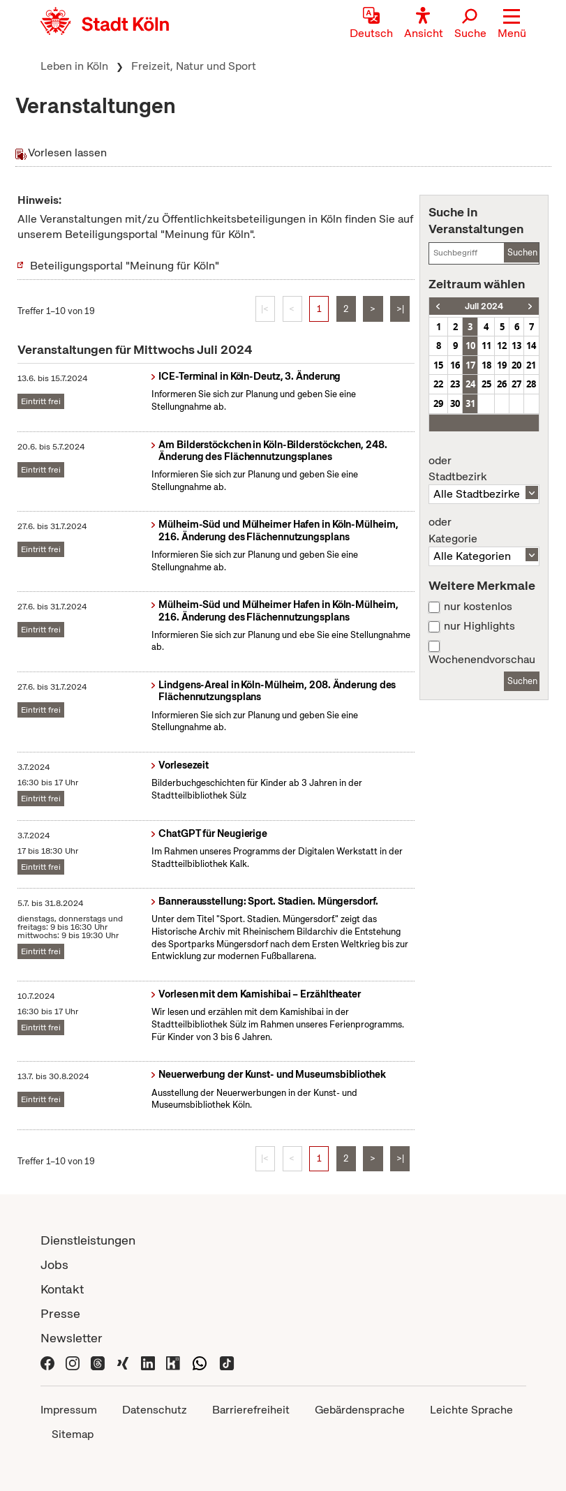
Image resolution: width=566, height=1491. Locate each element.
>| (400, 309)
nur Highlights (479, 626)
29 (438, 403)
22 (438, 384)
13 (516, 345)
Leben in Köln (74, 66)
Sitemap (73, 1434)
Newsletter (71, 1338)
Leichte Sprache (471, 1409)
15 (438, 365)
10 (470, 345)
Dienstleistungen (87, 1240)
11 (486, 345)
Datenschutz (154, 1409)
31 (470, 403)
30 (455, 403)
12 (502, 345)
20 (516, 365)
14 (531, 345)
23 (455, 384)
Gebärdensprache (360, 1409)
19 (502, 365)
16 (455, 365)
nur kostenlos (478, 606)
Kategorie (484, 530)
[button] (512, 24)
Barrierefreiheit (251, 1409)
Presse (60, 1313)
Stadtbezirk (484, 469)
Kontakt (62, 1289)
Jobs (54, 1264)
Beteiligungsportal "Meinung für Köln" (124, 265)
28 (531, 384)
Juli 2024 (484, 306)
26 (502, 384)
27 (516, 384)
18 (486, 365)
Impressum (68, 1409)
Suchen (522, 252)
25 (486, 384)
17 (470, 365)
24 (470, 384)
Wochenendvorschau (482, 659)
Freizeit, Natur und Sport (193, 66)
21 (531, 365)
